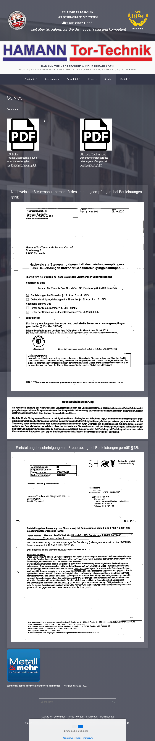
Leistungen (51, 79)
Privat (91, 79)
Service (108, 79)
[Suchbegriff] (77, 702)
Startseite (30, 79)
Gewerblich (72, 79)
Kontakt (124, 79)
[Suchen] (113, 702)
